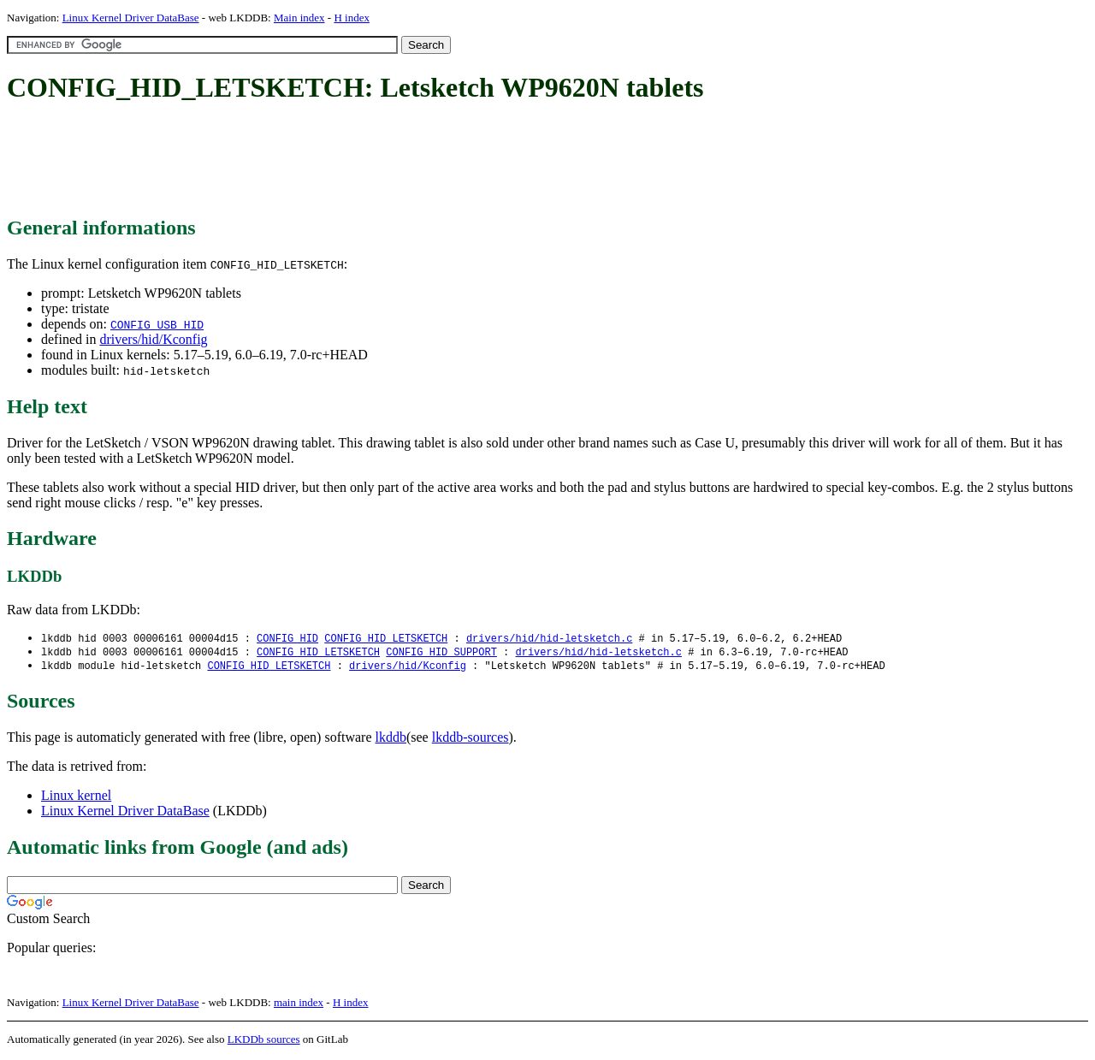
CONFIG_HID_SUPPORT (441, 653)
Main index (299, 17)
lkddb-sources (470, 739)
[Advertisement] (318, 160)
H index (352, 17)
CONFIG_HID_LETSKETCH (385, 638)
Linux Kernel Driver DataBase (130, 17)
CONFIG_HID (287, 638)
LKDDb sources (264, 1041)
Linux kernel (76, 798)
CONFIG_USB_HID (157, 324)
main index (298, 1004)
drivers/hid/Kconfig (153, 339)
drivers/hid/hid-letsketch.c (549, 638)
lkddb (391, 739)
